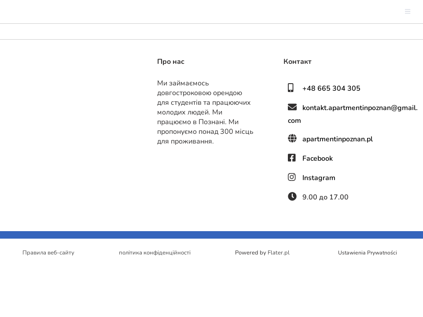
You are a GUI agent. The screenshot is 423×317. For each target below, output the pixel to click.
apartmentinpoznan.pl (337, 139)
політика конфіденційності (155, 253)
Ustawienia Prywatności (367, 252)
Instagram (318, 178)
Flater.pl (279, 253)
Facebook (317, 158)
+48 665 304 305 (331, 88)
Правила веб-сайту (48, 253)
